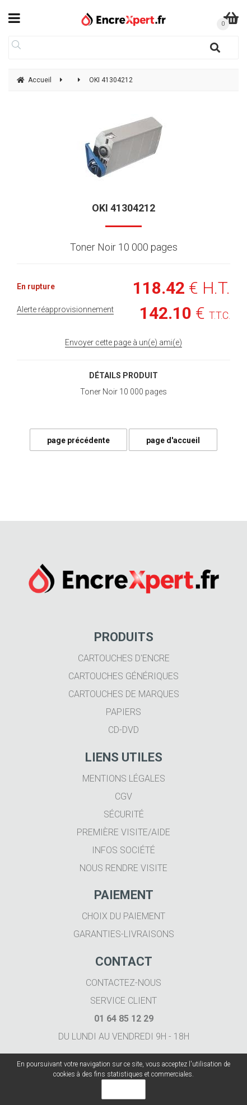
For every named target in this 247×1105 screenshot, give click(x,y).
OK (123, 1089)
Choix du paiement (123, 916)
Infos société (123, 850)
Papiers (123, 712)
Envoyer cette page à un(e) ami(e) (123, 342)
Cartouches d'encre (124, 658)
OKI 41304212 (123, 208)
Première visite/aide (123, 832)
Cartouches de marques (123, 694)
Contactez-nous (123, 982)
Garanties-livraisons (123, 934)
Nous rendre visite (123, 868)
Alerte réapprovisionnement (65, 309)
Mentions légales (123, 778)
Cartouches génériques (123, 676)
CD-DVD (123, 730)
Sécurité (124, 814)
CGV (123, 796)
